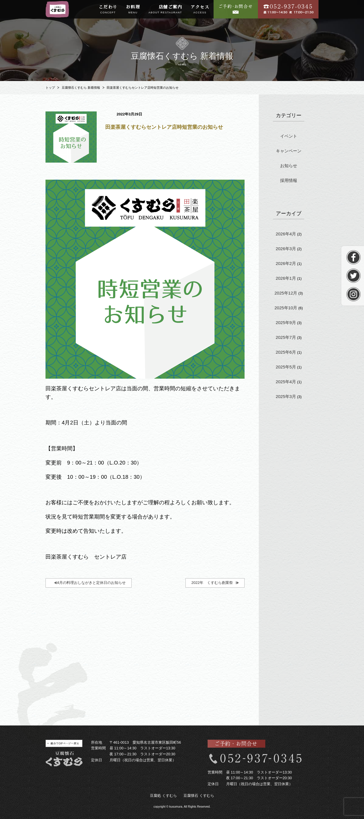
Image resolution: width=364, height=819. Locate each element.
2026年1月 (286, 278)
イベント (288, 136)
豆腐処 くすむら (163, 795)
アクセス (200, 9)
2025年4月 (286, 381)
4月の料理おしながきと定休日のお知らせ (91, 582)
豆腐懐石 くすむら (198, 795)
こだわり (108, 9)
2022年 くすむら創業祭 (212, 582)
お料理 (133, 9)
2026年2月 (286, 263)
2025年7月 (286, 337)
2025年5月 (286, 366)
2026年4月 (286, 233)
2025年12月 (285, 293)
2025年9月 (286, 322)
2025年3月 (286, 396)
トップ (50, 87)
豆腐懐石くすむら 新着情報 (81, 87)
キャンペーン (288, 150)
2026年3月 (286, 248)
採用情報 (288, 180)
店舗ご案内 (165, 9)
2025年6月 (286, 352)
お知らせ (288, 165)
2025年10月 (285, 307)
